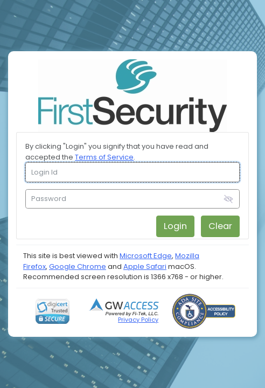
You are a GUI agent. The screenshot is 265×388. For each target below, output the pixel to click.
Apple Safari (144, 266)
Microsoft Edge (146, 256)
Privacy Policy (138, 319)
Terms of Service (104, 157)
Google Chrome (77, 266)
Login (175, 226)
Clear (220, 226)
